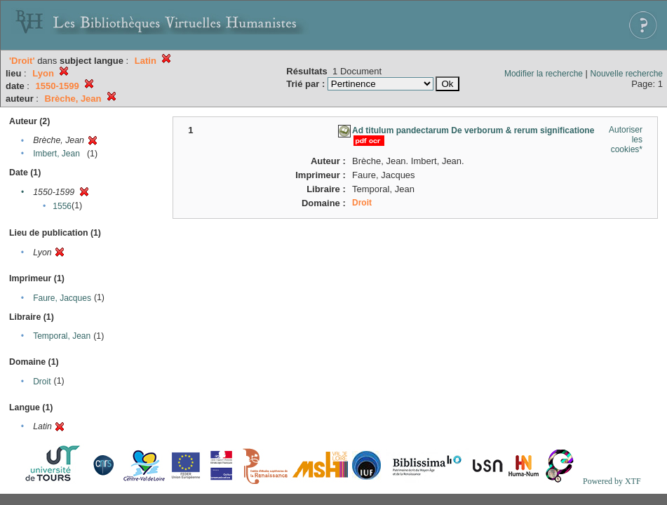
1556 (62, 206)
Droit (41, 381)
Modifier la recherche (543, 74)
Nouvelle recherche (627, 74)
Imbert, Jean (56, 154)
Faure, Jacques (62, 298)
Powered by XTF (612, 481)
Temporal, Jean (61, 336)
